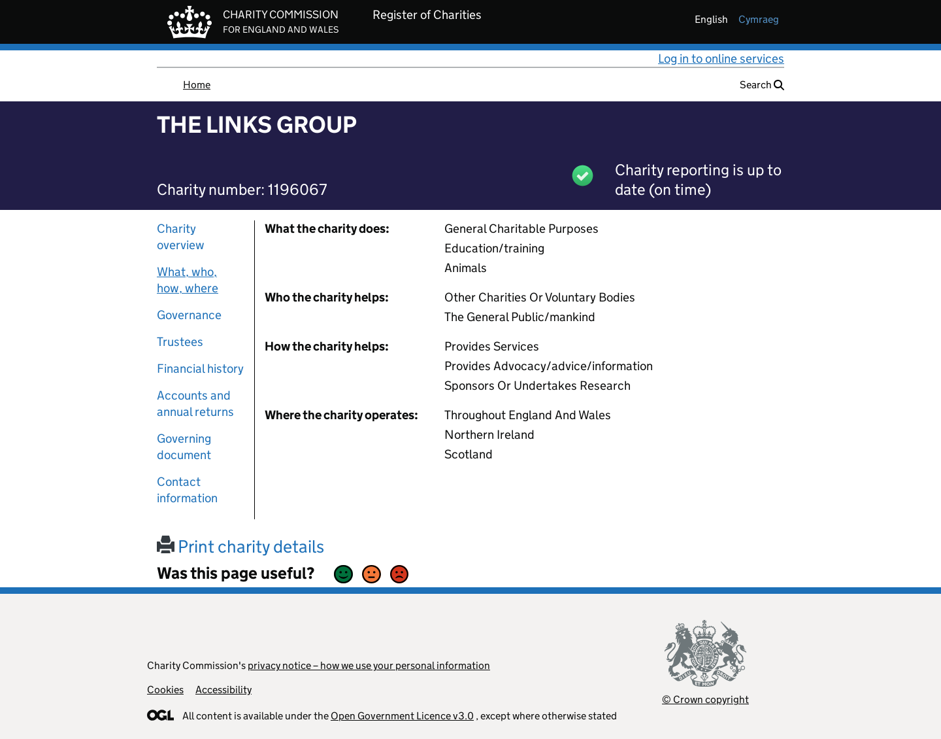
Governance (189, 314)
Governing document (184, 446)
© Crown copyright (705, 699)
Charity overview (181, 236)
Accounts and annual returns (195, 403)
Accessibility (223, 689)
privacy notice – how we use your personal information (369, 665)
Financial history (200, 368)
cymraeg (758, 19)
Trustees (180, 341)
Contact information (187, 490)
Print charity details (240, 546)
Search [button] (762, 84)
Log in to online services (721, 58)
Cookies (165, 689)
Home (196, 84)
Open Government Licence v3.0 (402, 716)
